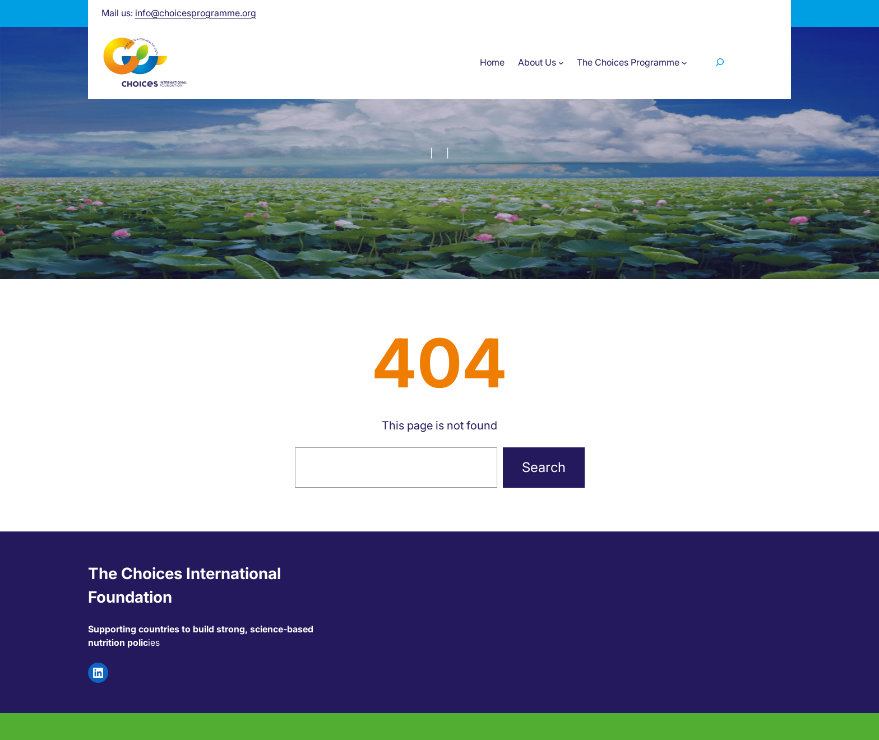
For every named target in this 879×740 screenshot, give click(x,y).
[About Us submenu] (561, 62)
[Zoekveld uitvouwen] (720, 62)
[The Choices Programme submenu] (684, 62)
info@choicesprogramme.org (195, 12)
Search (544, 467)
